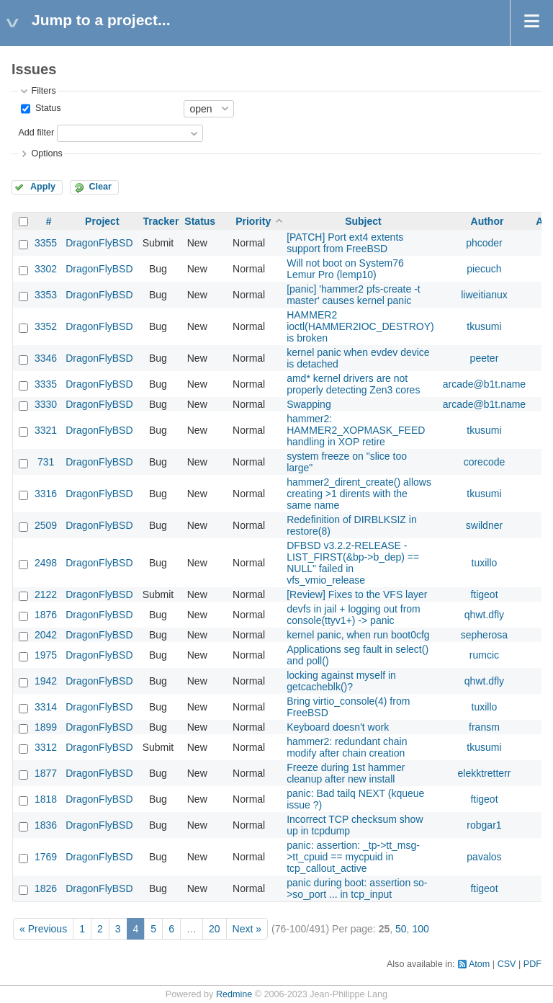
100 (420, 929)
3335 (46, 384)
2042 (46, 635)
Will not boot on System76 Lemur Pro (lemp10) (345, 268)
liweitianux (484, 294)
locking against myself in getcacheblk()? (341, 680)
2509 (46, 525)
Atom (479, 964)
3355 (46, 243)
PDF (532, 964)
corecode (484, 462)
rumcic (484, 655)
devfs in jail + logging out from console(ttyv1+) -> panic (354, 614)
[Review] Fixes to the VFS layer (357, 594)
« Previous (43, 929)
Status (46, 108)
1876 (46, 614)
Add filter (36, 133)
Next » (247, 929)
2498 (46, 563)
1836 (46, 825)
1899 (46, 727)
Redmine (234, 994)
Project (102, 221)
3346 (46, 358)
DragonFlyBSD (99, 243)
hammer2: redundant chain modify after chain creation (347, 747)
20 (214, 929)
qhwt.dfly (484, 614)
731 (45, 462)
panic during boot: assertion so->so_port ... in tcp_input (357, 888)
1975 (46, 655)
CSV (507, 964)
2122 (46, 594)
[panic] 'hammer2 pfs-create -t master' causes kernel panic (354, 294)
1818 (46, 799)
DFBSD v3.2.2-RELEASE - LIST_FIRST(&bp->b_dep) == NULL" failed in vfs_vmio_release (353, 563)
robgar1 (484, 825)
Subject (363, 221)
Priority (253, 221)
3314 (46, 707)
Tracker (161, 221)
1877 (46, 773)
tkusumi (484, 326)
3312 (46, 747)
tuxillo (485, 563)
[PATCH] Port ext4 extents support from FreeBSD (345, 242)
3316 (46, 493)
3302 (46, 269)
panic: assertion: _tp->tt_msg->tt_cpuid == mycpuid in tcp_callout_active (353, 856)
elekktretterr (484, 773)
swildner (484, 525)
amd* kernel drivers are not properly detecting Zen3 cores (353, 384)
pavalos (484, 856)
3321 (46, 430)
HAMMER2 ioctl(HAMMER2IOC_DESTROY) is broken (360, 326)
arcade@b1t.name (484, 384)
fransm (484, 727)
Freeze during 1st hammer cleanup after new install (346, 773)
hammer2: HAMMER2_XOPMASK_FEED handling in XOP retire (356, 430)
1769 (46, 856)
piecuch (484, 269)
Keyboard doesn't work (338, 727)
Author (487, 221)
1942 (46, 681)
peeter (484, 358)
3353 (46, 294)
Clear (100, 187)
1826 (46, 888)
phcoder (484, 243)
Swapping (309, 404)
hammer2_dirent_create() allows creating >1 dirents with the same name (359, 493)
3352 (46, 326)
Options (46, 153)
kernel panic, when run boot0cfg (358, 635)
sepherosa (484, 635)
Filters (43, 91)
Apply (42, 187)
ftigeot (484, 594)
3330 (46, 404)
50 (401, 929)
